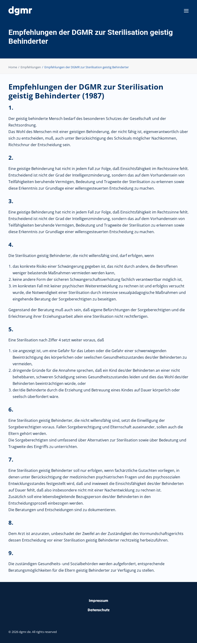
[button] (186, 11)
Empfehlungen (31, 67)
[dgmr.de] (20, 10)
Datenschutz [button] (99, 609)
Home (12, 67)
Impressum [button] (98, 600)
